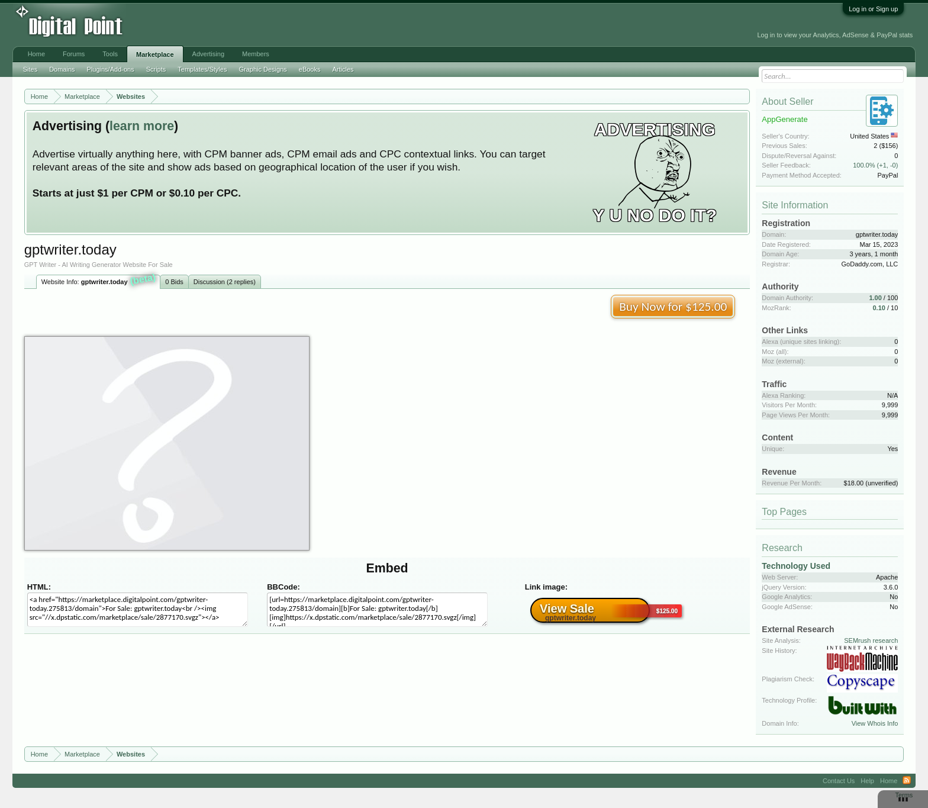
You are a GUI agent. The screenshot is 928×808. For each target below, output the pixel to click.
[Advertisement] (269, 25)
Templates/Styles (202, 69)
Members (255, 53)
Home (36, 53)
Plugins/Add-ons (110, 69)
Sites (30, 69)
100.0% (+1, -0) (875, 165)
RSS (906, 781)
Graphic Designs (262, 69)
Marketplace (155, 54)
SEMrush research (871, 640)
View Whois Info (875, 723)
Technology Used (796, 566)
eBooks (310, 69)
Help (867, 780)
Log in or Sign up (873, 8)
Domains (62, 69)
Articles (342, 69)
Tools (110, 53)
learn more (141, 126)
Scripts (156, 69)
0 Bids (174, 281)
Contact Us (839, 780)
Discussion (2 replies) (225, 281)
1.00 (875, 297)
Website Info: (98, 280)
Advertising (208, 53)
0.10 (879, 307)
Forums (74, 53)
